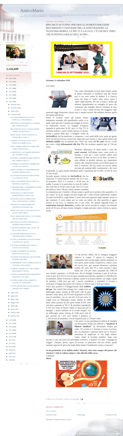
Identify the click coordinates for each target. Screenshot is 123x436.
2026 (10, 78)
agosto (13, 293)
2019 (10, 101)
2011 (10, 343)
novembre (14, 108)
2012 (10, 340)
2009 (10, 350)
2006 (10, 360)
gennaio (13, 316)
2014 (10, 333)
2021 (10, 95)
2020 (10, 98)
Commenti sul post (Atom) (62, 419)
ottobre (13, 111)
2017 (10, 323)
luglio (13, 296)
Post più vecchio (111, 415)
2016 (10, 327)
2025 (10, 82)
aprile (13, 306)
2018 (10, 320)
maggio (13, 302)
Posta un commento (51, 411)
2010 (10, 347)
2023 (10, 88)
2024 (10, 85)
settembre (14, 114)
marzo (13, 309)
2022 (10, 92)
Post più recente (51, 415)
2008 (10, 353)
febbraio (14, 312)
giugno (13, 299)
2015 (10, 330)
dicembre (14, 104)
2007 (10, 357)
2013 (10, 337)
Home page (81, 415)
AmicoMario (31, 10)
